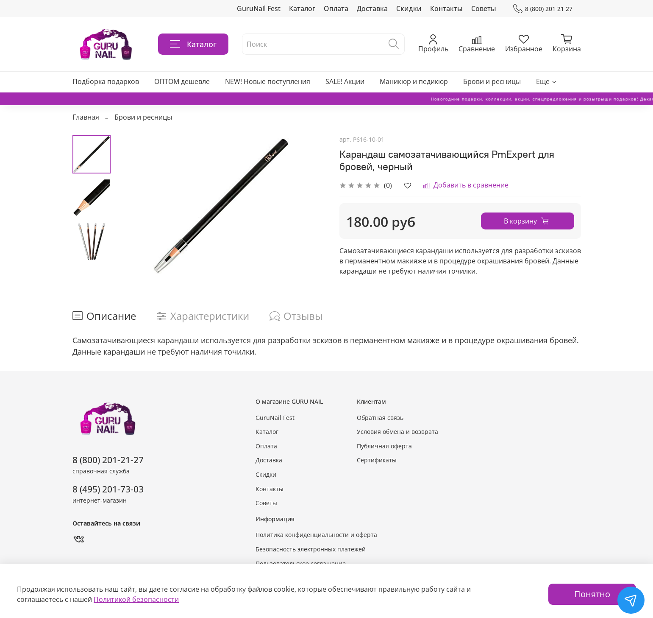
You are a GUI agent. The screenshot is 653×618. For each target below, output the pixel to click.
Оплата (336, 8)
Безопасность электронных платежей (311, 549)
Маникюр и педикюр (414, 81)
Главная (85, 117)
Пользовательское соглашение (301, 563)
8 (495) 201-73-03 (108, 489)
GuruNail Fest (259, 8)
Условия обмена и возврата (397, 432)
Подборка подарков (105, 81)
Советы (483, 8)
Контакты (446, 8)
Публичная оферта (384, 446)
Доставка (372, 8)
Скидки (409, 8)
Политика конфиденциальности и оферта (316, 535)
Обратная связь (380, 418)
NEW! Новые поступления (267, 81)
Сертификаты (377, 460)
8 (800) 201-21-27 (108, 460)
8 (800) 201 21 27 (542, 8)
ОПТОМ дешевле (182, 81)
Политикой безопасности (136, 599)
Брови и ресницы (492, 81)
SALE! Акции (344, 81)
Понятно (592, 594)
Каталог (302, 8)
